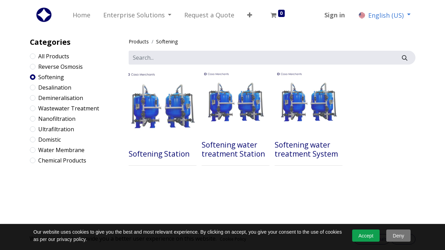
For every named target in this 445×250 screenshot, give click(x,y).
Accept (365, 236)
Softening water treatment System (306, 149)
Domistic (49, 139)
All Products (53, 56)
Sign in (334, 15)
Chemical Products (62, 160)
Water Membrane (61, 150)
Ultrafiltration (56, 129)
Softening (51, 77)
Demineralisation (60, 98)
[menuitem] (81, 15)
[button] (250, 15)
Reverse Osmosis (60, 66)
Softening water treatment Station (233, 149)
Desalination (54, 87)
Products (139, 41)
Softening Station (159, 154)
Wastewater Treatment (68, 108)
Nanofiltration (56, 119)
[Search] (404, 58)
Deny (398, 236)
